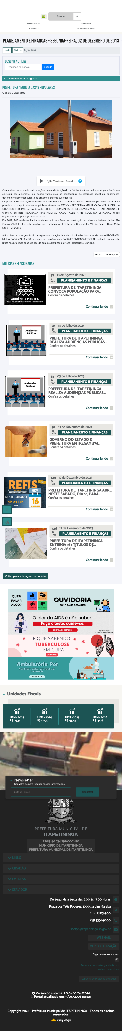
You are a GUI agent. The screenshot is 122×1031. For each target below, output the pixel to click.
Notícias (18, 50)
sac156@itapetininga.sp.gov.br (90, 929)
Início (7, 50)
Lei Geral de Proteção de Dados (99, 978)
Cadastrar (87, 791)
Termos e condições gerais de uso (100, 965)
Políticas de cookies (108, 969)
